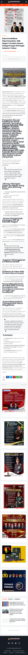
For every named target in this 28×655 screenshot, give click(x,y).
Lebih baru (4, 384)
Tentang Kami (7, 651)
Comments (17, 599)
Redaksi (5, 652)
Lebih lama (23, 384)
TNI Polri (21, 5)
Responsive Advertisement (14, 59)
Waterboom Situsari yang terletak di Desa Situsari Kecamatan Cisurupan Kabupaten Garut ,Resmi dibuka (16, 612)
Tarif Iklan (11, 652)
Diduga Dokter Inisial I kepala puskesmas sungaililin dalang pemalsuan (17, 620)
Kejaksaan (14, 5)
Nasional (8, 5)
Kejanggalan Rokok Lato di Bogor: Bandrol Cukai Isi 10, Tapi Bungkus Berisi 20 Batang (17, 604)
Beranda (4, 36)
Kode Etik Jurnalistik (20, 652)
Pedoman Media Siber (18, 651)
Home (2, 5)
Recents (10, 599)
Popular (4, 599)
